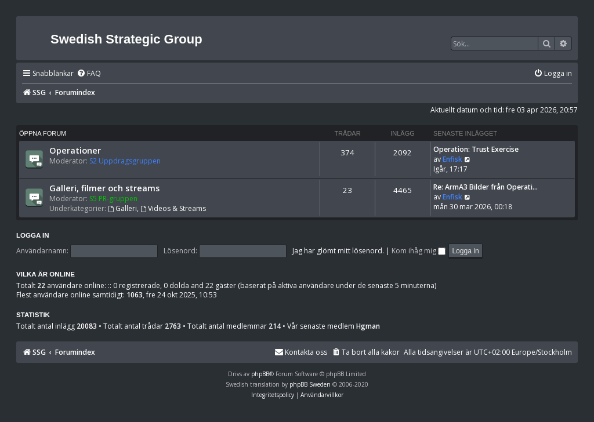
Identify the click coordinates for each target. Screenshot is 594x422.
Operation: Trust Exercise (476, 149)
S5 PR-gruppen (113, 198)
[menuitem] (89, 74)
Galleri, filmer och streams (104, 188)
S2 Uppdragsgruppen (125, 161)
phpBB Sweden (310, 384)
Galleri (122, 208)
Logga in (32, 235)
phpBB (260, 374)
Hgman (368, 326)
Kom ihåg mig (419, 251)
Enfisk (452, 159)
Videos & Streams (173, 208)
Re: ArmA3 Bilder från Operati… (485, 187)
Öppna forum (42, 133)
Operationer (75, 150)
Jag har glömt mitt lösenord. (338, 251)
